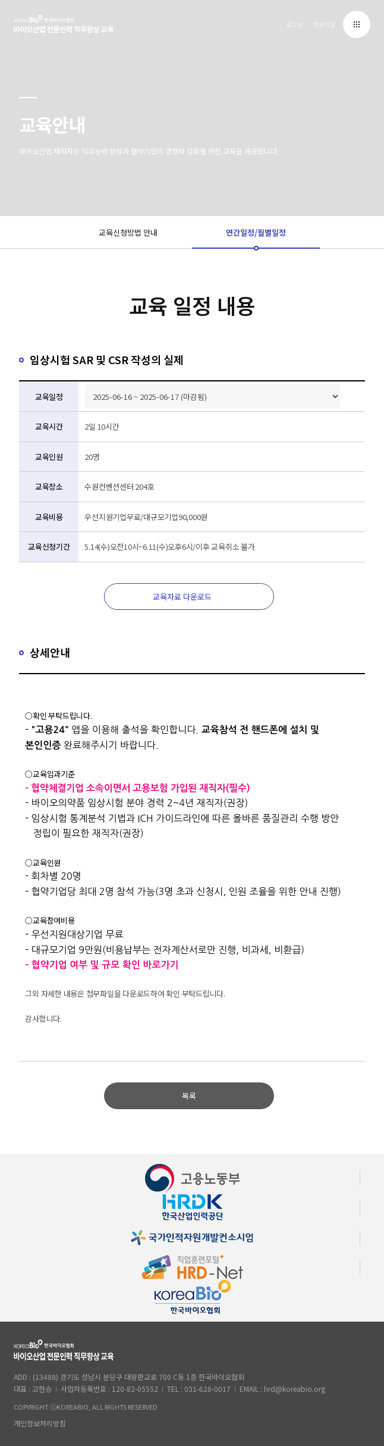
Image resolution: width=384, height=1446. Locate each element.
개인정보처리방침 (40, 1423)
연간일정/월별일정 (256, 232)
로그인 (295, 24)
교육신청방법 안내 (128, 232)
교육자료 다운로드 (182, 596)
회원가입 (324, 24)
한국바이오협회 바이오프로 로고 (64, 25)
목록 (189, 1095)
